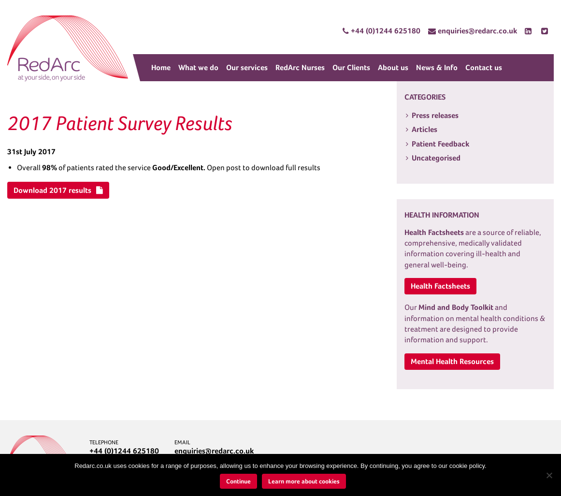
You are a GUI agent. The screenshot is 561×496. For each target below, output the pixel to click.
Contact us (483, 67)
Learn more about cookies (304, 481)
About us (393, 67)
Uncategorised (436, 157)
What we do (198, 67)
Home (161, 67)
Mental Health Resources (452, 361)
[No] (549, 475)
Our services (247, 67)
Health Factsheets (440, 286)
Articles (424, 129)
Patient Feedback (440, 143)
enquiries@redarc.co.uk (214, 450)
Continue (238, 481)
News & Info (437, 67)
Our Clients (351, 67)
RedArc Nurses (300, 67)
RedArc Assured (67, 48)
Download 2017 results (58, 190)
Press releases (435, 115)
